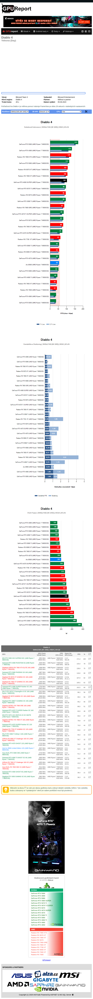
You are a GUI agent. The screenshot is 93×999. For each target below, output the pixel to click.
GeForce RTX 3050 (38, 925)
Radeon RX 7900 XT (38, 938)
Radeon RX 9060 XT (38, 950)
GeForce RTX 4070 (38, 913)
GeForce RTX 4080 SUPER (41, 901)
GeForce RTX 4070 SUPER (41, 910)
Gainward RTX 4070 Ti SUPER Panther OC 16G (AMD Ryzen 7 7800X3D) (18, 711)
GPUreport (47, 960)
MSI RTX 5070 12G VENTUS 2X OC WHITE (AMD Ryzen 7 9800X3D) (16, 716)
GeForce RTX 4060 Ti (39, 920)
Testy (55, 31)
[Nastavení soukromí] (73, 995)
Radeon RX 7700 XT (38, 947)
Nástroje (68, 31)
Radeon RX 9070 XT (38, 935)
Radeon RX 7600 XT (38, 952)
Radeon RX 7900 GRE (39, 942)
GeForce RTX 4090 (38, 896)
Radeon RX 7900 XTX (39, 933)
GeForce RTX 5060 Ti (39, 915)
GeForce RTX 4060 (38, 922)
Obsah (25, 31)
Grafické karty (40, 31)
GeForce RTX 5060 (38, 918)
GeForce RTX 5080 (38, 898)
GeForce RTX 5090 (38, 893)
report (10, 31)
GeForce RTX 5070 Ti (39, 903)
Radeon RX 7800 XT (38, 945)
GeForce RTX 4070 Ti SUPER (42, 905)
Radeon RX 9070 (37, 940)
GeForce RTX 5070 (38, 908)
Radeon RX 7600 (37, 955)
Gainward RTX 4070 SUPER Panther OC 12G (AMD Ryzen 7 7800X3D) (17, 725)
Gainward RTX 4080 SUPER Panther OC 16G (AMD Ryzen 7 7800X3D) (17, 687)
